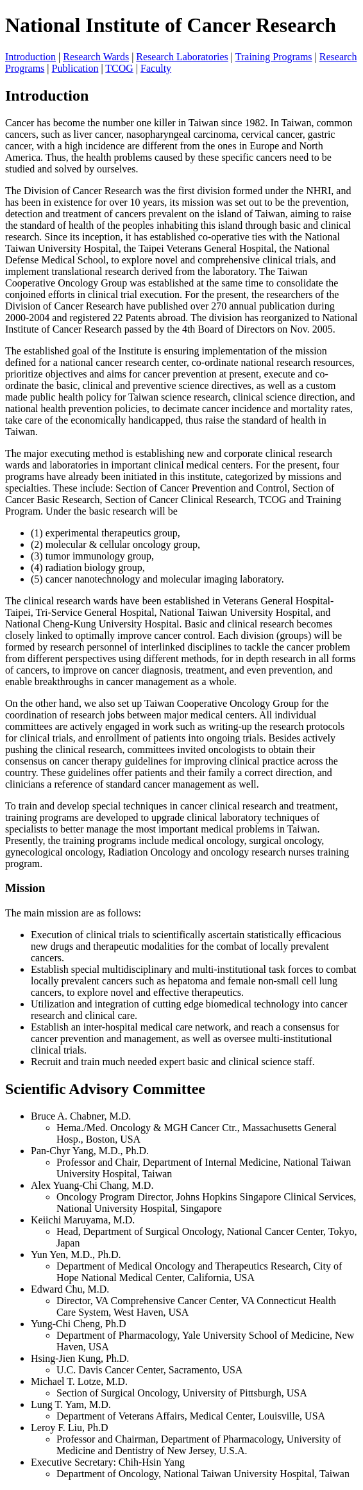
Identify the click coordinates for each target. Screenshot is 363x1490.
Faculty (155, 68)
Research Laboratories (182, 56)
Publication (75, 68)
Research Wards (96, 56)
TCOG (119, 68)
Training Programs (273, 56)
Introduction (30, 56)
